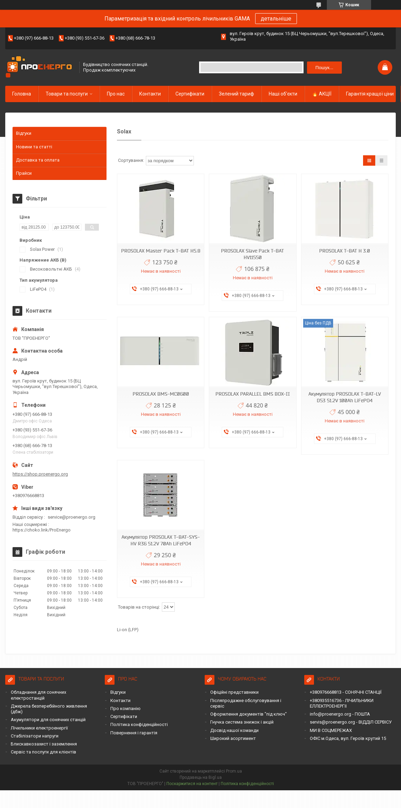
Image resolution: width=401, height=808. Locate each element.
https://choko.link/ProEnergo (42, 530)
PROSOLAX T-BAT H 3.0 (344, 251)
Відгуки (23, 133)
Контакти (150, 94)
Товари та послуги (67, 94)
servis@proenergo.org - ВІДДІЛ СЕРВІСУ (351, 722)
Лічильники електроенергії (39, 728)
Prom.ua (234, 771)
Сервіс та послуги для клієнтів (43, 752)
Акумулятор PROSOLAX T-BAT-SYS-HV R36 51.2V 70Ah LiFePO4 (160, 540)
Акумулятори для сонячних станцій (48, 719)
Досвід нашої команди (234, 730)
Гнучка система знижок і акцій (242, 722)
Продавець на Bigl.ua (201, 777)
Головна (21, 94)
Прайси (24, 173)
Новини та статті (34, 146)
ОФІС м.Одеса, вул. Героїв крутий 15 (348, 738)
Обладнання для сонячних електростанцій (38, 695)
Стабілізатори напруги (34, 736)
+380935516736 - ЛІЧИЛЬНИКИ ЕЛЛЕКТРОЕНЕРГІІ (342, 703)
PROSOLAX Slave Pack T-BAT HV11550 (252, 254)
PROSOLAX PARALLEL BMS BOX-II (252, 394)
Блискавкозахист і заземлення (44, 744)
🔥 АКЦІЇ (321, 94)
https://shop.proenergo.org (40, 474)
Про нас (116, 94)
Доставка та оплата (38, 160)
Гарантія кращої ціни (370, 94)
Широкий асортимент (233, 738)
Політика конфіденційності (139, 724)
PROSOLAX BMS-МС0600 (161, 394)
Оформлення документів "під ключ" (248, 714)
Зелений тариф (236, 94)
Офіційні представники (234, 692)
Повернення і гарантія (133, 732)
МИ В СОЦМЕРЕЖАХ (331, 730)
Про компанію (125, 708)
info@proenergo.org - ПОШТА (340, 714)
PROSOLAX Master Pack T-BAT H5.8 (160, 251)
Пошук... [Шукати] (324, 67)
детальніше (276, 18)
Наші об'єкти (283, 94)
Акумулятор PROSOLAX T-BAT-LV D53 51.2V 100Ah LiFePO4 (344, 397)
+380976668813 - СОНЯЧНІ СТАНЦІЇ (346, 692)
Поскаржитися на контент (192, 783)
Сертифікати (189, 94)
